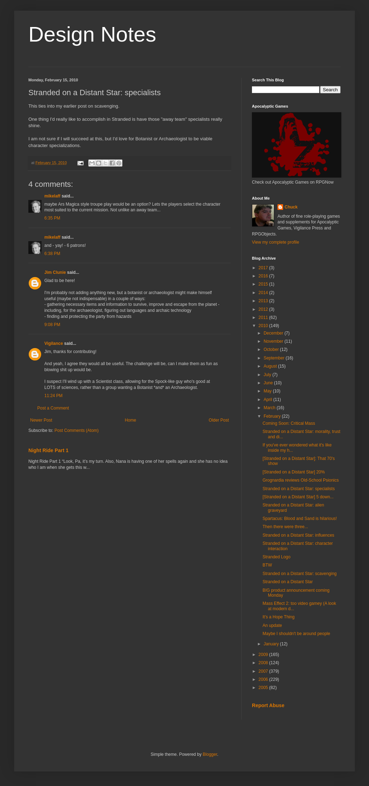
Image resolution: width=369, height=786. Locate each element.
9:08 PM (52, 324)
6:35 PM (52, 218)
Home (130, 420)
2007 (264, 671)
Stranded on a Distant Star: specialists (299, 488)
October (272, 349)
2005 (264, 687)
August (271, 366)
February (273, 416)
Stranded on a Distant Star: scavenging (300, 573)
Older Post (219, 420)
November (274, 341)
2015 (264, 284)
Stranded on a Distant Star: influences (298, 535)
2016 (264, 275)
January (272, 643)
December (274, 333)
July (268, 374)
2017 (264, 267)
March (270, 407)
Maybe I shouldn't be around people (296, 633)
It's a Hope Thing (278, 616)
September (275, 358)
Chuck (291, 207)
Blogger (210, 754)
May (268, 391)
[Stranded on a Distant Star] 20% (294, 472)
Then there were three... (285, 526)
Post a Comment (53, 408)
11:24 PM (53, 395)
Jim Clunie (55, 272)
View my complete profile (275, 242)
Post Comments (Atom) (76, 430)
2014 (264, 292)
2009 (264, 654)
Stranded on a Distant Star (288, 581)
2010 (264, 325)
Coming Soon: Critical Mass (289, 423)
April (268, 399)
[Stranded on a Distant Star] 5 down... (298, 496)
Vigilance (53, 343)
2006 (264, 679)
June (269, 382)
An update (272, 625)
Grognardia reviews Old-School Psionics (301, 480)
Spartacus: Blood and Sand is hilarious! (300, 518)
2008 (264, 662)
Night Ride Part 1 (48, 450)
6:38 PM (52, 253)
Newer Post (41, 420)
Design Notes (92, 34)
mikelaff (52, 196)
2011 (264, 317)
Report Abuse (268, 705)
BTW (267, 565)
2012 (264, 309)
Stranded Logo (277, 556)
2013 (264, 300)
